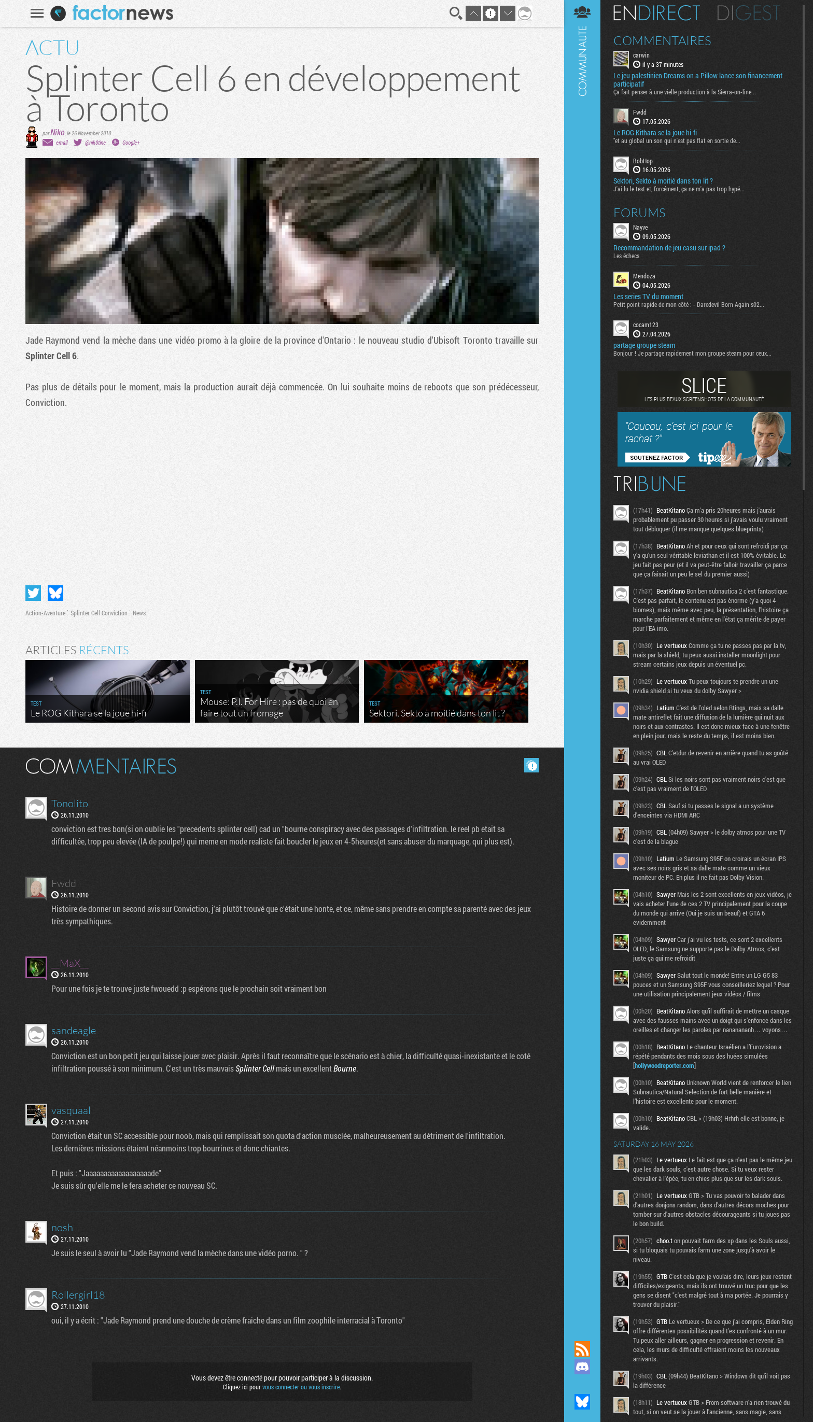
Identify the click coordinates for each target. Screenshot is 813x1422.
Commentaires (662, 40)
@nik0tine (95, 142)
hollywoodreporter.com (664, 1065)
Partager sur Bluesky (55, 593)
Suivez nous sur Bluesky (582, 1402)
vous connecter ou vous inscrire (301, 1387)
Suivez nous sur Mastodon (582, 1384)
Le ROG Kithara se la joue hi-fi (655, 133)
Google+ (130, 142)
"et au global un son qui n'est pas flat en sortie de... (676, 140)
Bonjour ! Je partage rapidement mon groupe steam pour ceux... (692, 353)
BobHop (643, 161)
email (61, 142)
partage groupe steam (644, 345)
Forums (639, 212)
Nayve (640, 227)
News (139, 612)
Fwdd (640, 112)
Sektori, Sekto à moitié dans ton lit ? (663, 181)
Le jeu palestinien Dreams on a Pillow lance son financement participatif (697, 80)
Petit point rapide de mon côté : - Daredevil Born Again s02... (688, 304)
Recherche (456, 13)
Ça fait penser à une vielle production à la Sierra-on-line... (684, 92)
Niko (57, 131)
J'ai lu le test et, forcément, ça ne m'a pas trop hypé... (679, 189)
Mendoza (644, 276)
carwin (641, 55)
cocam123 (645, 324)
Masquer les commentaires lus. (531, 765)
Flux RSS (582, 1349)
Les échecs (626, 255)
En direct (656, 13)
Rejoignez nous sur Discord (582, 1366)
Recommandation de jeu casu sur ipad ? (669, 248)
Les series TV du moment (648, 296)
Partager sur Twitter (33, 593)
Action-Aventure (45, 612)
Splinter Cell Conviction (99, 612)
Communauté (582, 660)
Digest (749, 13)
